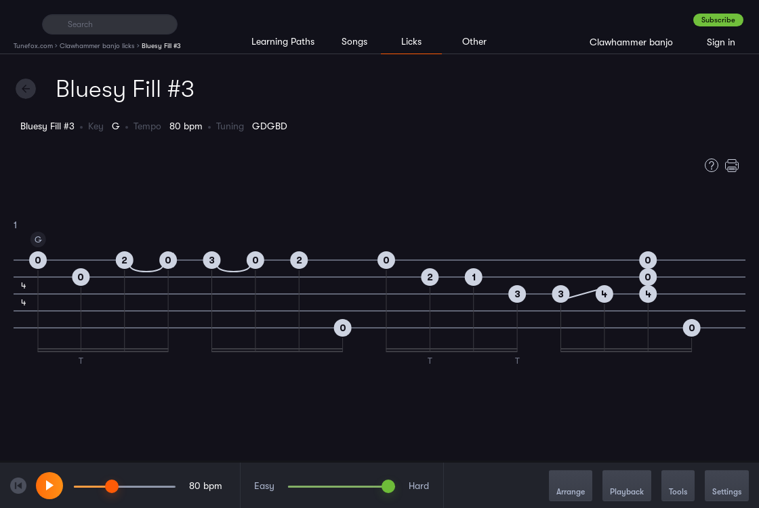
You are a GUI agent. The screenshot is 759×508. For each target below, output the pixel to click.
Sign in (721, 42)
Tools (678, 486)
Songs (354, 41)
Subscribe (718, 20)
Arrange (570, 486)
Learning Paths (282, 41)
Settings (726, 486)
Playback (627, 486)
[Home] (22, 24)
